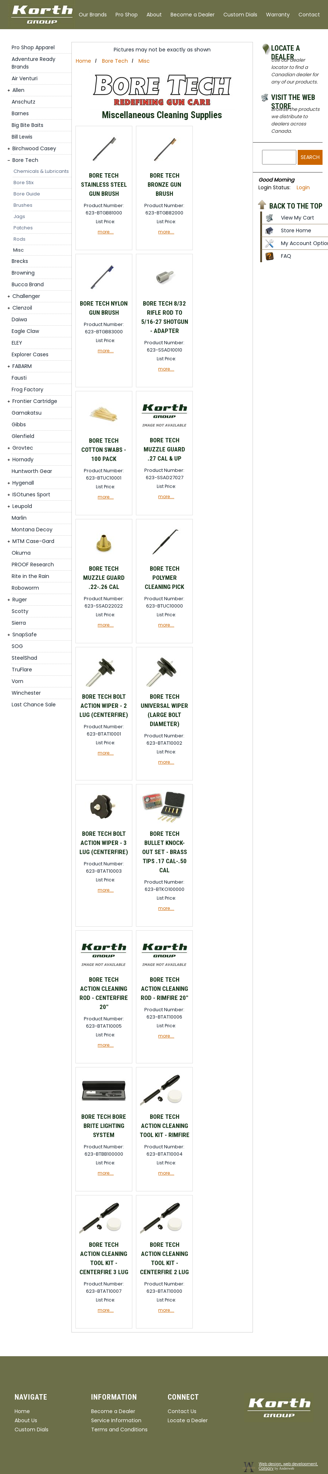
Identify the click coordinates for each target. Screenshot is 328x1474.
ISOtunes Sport (31, 494)
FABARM (22, 366)
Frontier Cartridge (34, 401)
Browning (23, 272)
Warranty (278, 14)
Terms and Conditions (119, 1429)
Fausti (19, 377)
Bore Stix (23, 182)
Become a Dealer (193, 14)
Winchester (26, 693)
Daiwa (19, 319)
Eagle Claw (25, 331)
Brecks (20, 261)
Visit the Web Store (293, 98)
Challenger (26, 296)
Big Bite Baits (27, 125)
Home (83, 61)
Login (303, 187)
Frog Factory (27, 389)
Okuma (21, 552)
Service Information (116, 1420)
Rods (19, 239)
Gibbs (19, 424)
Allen (18, 90)
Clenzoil (22, 307)
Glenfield (23, 436)
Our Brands (93, 14)
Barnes (20, 113)
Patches (23, 227)
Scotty (20, 611)
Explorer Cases (30, 354)
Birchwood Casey (34, 148)
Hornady (23, 459)
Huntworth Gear (32, 471)
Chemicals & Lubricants (41, 171)
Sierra (19, 623)
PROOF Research (33, 564)
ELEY (17, 342)
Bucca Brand (28, 284)
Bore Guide (26, 193)
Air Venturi (25, 78)
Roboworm (25, 587)
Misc (18, 250)
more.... (106, 232)
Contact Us (182, 1411)
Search (310, 157)
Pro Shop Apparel (33, 47)
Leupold (22, 506)
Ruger (19, 599)
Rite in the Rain (30, 576)
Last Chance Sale (34, 704)
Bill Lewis (22, 136)
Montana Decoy (32, 529)
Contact (309, 14)
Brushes (22, 205)
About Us (26, 1420)
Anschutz (23, 101)
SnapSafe (24, 634)
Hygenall (23, 482)
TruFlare (22, 669)
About (154, 14)
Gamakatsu (27, 412)
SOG (17, 646)
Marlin (19, 517)
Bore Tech (25, 160)
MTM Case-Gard (33, 541)
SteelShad (24, 658)
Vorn (17, 681)
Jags (19, 216)
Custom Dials (240, 14)
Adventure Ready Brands (33, 62)
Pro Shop (127, 14)
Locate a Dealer (285, 49)
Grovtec (22, 447)
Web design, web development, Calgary (288, 1466)
